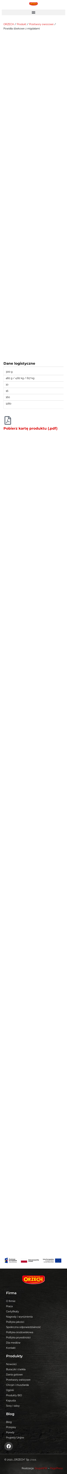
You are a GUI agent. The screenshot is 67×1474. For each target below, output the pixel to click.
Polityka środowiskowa (19, 1332)
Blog (9, 1421)
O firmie (10, 1301)
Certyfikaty (12, 1311)
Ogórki (10, 1390)
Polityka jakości (15, 1321)
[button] (33, 12)
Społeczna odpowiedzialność (23, 1327)
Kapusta (11, 1400)
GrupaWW (41, 1468)
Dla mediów (13, 1342)
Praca (9, 1306)
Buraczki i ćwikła (16, 1369)
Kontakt (10, 1347)
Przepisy (11, 1427)
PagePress (56, 1468)
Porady (10, 1432)
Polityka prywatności (18, 1337)
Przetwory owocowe (41, 24)
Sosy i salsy (13, 1405)
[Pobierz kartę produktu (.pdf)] (7, 420)
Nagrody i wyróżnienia (19, 1316)
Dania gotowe (14, 1374)
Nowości (11, 1364)
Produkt (21, 24)
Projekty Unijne (15, 1437)
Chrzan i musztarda (17, 1384)
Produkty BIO (14, 1395)
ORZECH (8, 24)
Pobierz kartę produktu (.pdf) (30, 428)
